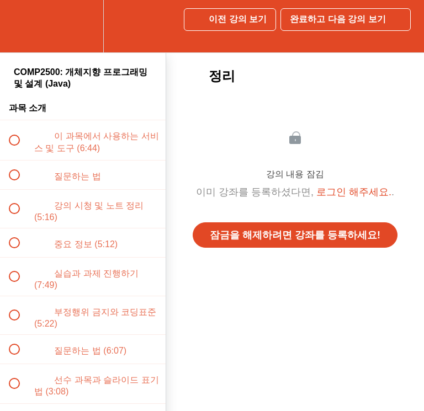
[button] (20, 26)
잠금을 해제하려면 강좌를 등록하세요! (295, 235)
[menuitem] (82, 26)
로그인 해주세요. (353, 192)
